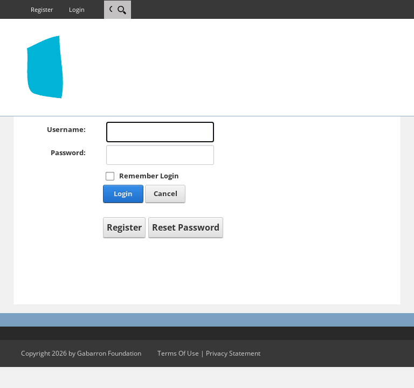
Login (77, 9)
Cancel (165, 193)
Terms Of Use (178, 353)
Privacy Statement (233, 353)
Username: (66, 129)
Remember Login (149, 176)
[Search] (121, 10)
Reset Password (185, 227)
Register (42, 9)
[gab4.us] (45, 66)
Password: (68, 152)
